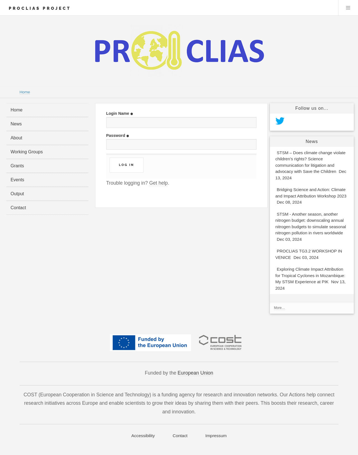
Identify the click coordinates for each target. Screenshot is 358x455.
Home (25, 92)
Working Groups (27, 151)
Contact (18, 207)
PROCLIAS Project (40, 8)
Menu (348, 8)
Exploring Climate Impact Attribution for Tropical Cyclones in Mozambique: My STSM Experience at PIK (310, 279)
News (16, 124)
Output (17, 193)
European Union (195, 373)
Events (17, 179)
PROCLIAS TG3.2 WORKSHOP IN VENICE (308, 255)
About (16, 137)
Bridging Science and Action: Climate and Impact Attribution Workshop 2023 (311, 196)
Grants (17, 165)
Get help (158, 183)
